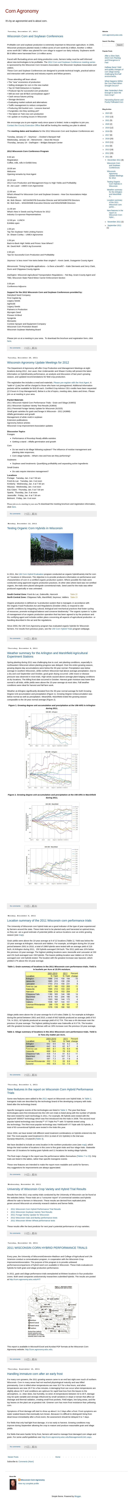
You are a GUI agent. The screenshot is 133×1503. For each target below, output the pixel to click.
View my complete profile (28, 1483)
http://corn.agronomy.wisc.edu (38, 1349)
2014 (107, 146)
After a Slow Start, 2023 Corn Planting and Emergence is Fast (113, 59)
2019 (107, 128)
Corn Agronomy (22, 11)
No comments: (15, 348)
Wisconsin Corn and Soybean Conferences (35, 36)
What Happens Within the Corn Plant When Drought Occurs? (114, 83)
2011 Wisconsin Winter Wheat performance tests (33, 1220)
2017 (107, 135)
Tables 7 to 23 (83, 1156)
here (9, 341)
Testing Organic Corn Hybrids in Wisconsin (35, 528)
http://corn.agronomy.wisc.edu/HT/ (24, 1279)
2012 (107, 153)
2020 (107, 124)
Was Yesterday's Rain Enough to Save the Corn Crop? (114, 92)
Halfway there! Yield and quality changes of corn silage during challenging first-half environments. (114, 71)
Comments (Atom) (26, 1461)
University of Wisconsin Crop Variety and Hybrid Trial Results (46, 1189)
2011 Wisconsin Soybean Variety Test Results (31, 1212)
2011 (44, 1098)
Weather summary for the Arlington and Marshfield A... (114, 193)
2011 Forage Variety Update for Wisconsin (30, 1215)
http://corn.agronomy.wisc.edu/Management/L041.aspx (67, 1437)
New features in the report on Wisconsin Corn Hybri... (115, 213)
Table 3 (63, 1110)
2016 (107, 139)
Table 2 (87, 1098)
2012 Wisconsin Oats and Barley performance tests (34, 1218)
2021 (107, 120)
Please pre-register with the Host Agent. (72, 382)
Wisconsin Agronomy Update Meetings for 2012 (38, 362)
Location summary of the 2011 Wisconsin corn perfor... (114, 203)
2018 (107, 131)
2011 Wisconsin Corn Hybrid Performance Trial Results (36, 1209)
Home (57, 1457)
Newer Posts (13, 1457)
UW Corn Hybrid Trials (62, 629)
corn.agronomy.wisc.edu (112, 35)
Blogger (77, 1496)
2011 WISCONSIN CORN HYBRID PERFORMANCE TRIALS (47, 1247)
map (21, 935)
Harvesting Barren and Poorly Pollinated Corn (114, 101)
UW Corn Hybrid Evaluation (31, 574)
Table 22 (73, 594)
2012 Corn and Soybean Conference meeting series (71, 62)
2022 (107, 117)
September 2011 (114, 225)
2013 (107, 149)
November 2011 (114, 222)
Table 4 (39, 1139)
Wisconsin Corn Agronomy (33, 1480)
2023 (107, 113)
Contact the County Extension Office (23, 125)
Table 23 (73, 597)
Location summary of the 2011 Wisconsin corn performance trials (49, 920)
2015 (107, 142)
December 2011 (114, 160)
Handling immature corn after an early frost (35, 1373)
